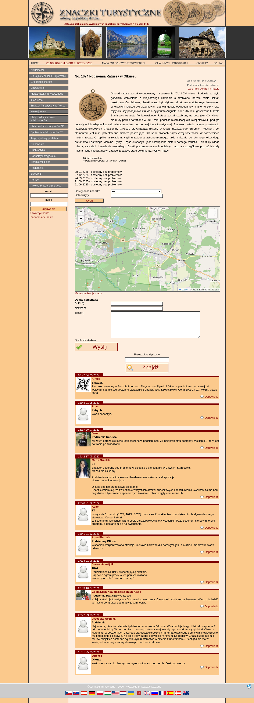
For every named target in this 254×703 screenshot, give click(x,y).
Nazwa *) (80, 307)
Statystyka (36, 99)
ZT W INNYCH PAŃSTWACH (171, 63)
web (190, 88)
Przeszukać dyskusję (147, 359)
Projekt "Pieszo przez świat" (46, 185)
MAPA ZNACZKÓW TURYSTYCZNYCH (124, 63)
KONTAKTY (201, 63)
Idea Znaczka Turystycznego (47, 93)
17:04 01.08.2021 (88, 565)
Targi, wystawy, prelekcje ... (46, 138)
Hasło (48, 199)
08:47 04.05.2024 (88, 380)
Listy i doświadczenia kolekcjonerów (43, 119)
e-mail (48, 191)
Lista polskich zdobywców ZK (47, 126)
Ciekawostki (37, 144)
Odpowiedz (209, 401)
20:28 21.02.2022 (88, 508)
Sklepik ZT (37, 173)
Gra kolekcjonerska (42, 81)
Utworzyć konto (39, 213)
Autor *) (79, 303)
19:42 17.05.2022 (88, 461)
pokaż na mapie (209, 88)
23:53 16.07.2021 (88, 593)
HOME (35, 63)
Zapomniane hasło (41, 217)
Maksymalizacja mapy (88, 293)
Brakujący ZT (38, 87)
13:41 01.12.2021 (88, 538)
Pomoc (35, 179)
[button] (81, 212)
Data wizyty (82, 195)
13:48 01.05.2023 (88, 407)
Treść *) (79, 312)
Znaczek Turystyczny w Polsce (48, 105)
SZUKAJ (218, 63)
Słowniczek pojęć (40, 161)
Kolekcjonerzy (39, 111)
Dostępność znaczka (87, 191)
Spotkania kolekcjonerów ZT (47, 132)
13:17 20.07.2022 (88, 434)
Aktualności (37, 70)
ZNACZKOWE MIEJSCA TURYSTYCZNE (69, 63)
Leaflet (183, 290)
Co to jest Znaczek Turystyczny (48, 76)
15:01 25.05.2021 (88, 657)
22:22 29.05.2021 (88, 620)
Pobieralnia (37, 167)
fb (196, 88)
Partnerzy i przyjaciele (43, 156)
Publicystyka (38, 150)
